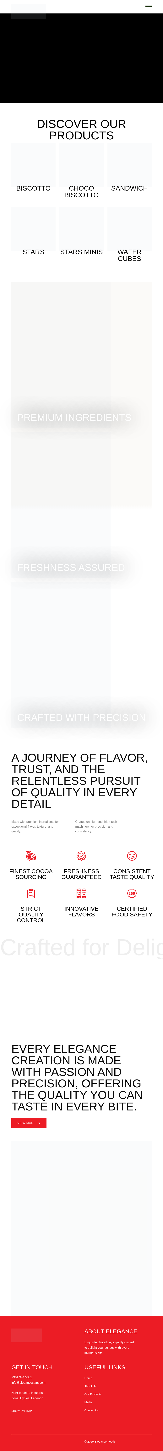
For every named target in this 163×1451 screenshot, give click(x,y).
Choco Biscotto (81, 191)
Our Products (92, 1394)
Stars (34, 252)
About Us (90, 1386)
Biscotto (33, 188)
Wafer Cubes (129, 255)
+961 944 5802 (21, 1377)
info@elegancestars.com (28, 1382)
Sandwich (129, 188)
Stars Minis (81, 252)
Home (88, 1378)
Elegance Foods (105, 1441)
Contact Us (91, 1410)
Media (88, 1402)
